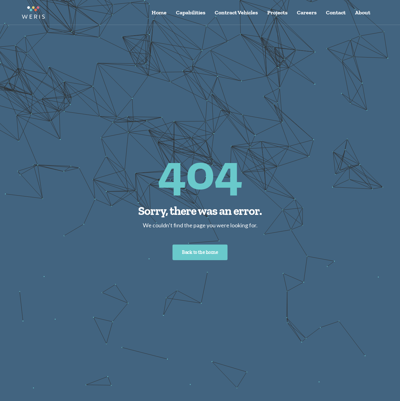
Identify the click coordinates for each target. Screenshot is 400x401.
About (362, 12)
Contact (336, 12)
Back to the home (200, 252)
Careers (307, 12)
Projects (277, 12)
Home (159, 12)
